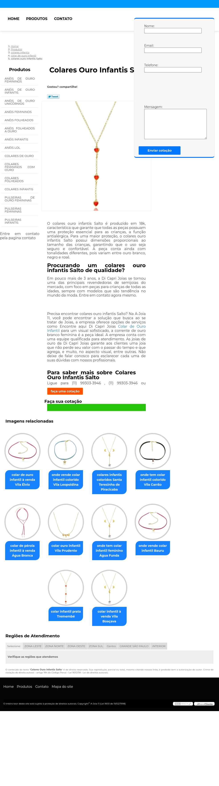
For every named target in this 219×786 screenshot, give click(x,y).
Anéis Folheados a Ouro (20, 129)
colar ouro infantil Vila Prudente (132, 554)
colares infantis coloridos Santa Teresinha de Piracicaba (132, 485)
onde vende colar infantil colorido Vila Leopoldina (87, 483)
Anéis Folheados (19, 120)
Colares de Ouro (19, 156)
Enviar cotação (160, 150)
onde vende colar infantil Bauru (87, 624)
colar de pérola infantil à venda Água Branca (87, 557)
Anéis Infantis (17, 139)
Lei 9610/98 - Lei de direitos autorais (88, 747)
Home (13, 19)
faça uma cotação (65, 391)
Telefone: (148, 67)
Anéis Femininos (18, 112)
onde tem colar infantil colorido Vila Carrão (42, 557)
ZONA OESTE (76, 721)
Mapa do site (62, 761)
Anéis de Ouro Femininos (20, 80)
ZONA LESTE (33, 721)
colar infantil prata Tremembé (133, 624)
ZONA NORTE (54, 721)
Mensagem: (148, 122)
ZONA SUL (96, 721)
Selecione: (14, 721)
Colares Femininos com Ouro (20, 167)
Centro (111, 721)
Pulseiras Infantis (13, 221)
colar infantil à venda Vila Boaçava (87, 693)
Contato (63, 19)
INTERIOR (158, 721)
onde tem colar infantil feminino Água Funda (42, 627)
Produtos (36, 19)
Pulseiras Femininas (13, 210)
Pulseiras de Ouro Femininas (20, 199)
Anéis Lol (13, 147)
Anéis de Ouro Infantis (20, 91)
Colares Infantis (19, 189)
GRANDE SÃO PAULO (134, 721)
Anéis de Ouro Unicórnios (20, 102)
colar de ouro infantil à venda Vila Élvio (42, 483)
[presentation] (172, 88)
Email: (148, 48)
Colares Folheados (14, 179)
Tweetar (53, 96)
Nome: (148, 28)
